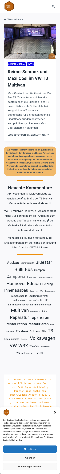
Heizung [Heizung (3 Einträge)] (47, 284)
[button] (55, 412)
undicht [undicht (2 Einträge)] (15, 339)
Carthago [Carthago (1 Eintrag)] (32, 277)
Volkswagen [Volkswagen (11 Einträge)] (42, 338)
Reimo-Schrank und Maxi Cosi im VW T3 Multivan (28, 78)
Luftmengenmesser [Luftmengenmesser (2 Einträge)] (40, 304)
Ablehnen (30, 457)
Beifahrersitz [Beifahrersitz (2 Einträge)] (27, 263)
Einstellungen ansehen (30, 466)
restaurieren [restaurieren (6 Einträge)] (38, 324)
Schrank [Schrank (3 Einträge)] (35, 331)
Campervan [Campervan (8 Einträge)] (17, 276)
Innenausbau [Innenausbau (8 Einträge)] (16, 290)
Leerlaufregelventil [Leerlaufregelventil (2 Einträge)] (38, 296)
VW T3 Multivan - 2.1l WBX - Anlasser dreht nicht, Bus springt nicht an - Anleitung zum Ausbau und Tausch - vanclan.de (30, 215)
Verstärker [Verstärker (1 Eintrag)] (24, 339)
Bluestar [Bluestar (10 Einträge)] (44, 262)
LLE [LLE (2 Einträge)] (46, 300)
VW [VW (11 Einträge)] (13, 345)
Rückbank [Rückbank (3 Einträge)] (22, 331)
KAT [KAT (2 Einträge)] (42, 290)
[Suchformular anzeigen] (53, 6)
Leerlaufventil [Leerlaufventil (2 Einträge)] (35, 300)
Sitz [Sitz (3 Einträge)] (44, 331)
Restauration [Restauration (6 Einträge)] (16, 324)
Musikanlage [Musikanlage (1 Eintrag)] (35, 311)
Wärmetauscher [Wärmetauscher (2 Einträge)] (24, 353)
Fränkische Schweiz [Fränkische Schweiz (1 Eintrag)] (45, 277)
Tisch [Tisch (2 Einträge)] (7, 339)
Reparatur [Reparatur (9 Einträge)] (19, 317)
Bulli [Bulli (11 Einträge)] (18, 269)
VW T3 (31, 64)
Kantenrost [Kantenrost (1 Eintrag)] (34, 291)
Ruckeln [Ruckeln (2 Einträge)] (10, 331)
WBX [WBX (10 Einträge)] (23, 345)
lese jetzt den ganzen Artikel (28, 135)
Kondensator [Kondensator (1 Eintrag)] (50, 291)
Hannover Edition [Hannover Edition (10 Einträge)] (23, 283)
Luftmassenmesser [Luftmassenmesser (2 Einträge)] (18, 304)
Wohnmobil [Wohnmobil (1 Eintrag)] (45, 347)
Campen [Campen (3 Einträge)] (39, 270)
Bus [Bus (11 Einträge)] (29, 269)
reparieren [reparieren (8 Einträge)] (39, 317)
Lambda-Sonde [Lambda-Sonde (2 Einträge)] (19, 296)
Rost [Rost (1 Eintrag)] (52, 325)
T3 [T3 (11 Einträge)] (50, 330)
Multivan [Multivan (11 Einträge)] (20, 310)
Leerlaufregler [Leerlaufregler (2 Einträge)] (19, 300)
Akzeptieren (30, 449)
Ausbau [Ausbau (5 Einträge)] (13, 262)
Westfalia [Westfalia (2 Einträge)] (34, 346)
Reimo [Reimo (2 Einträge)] (44, 311)
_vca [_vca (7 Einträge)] (39, 352)
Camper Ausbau (16, 64)
